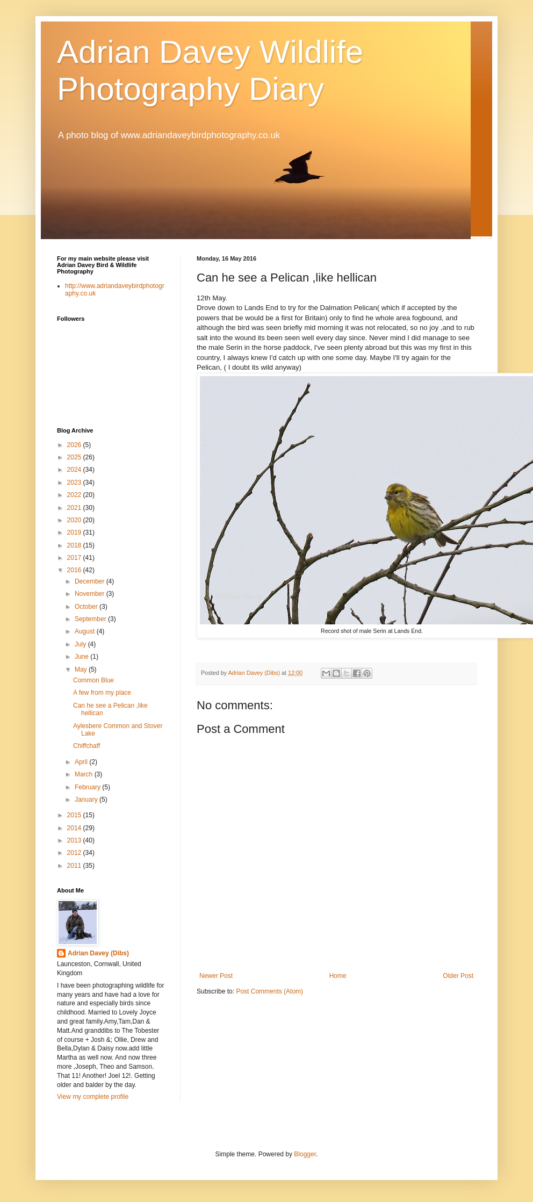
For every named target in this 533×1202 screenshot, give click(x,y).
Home (338, 976)
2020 (75, 520)
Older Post (458, 976)
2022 (75, 495)
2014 (75, 828)
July (81, 644)
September (91, 619)
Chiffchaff (86, 746)
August (86, 631)
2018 (75, 545)
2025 (75, 457)
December (90, 581)
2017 (75, 558)
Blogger (305, 1154)
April (82, 762)
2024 (75, 469)
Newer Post (216, 976)
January (87, 799)
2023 (75, 482)
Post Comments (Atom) (269, 991)
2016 (75, 570)
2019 (75, 532)
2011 (75, 865)
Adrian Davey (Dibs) (98, 953)
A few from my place (102, 692)
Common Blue (93, 680)
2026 (75, 445)
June (82, 656)
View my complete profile (92, 1096)
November (90, 594)
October (87, 606)
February (88, 787)
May (82, 669)
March (85, 774)
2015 (75, 815)
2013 (75, 840)
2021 (75, 508)
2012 (75, 852)
